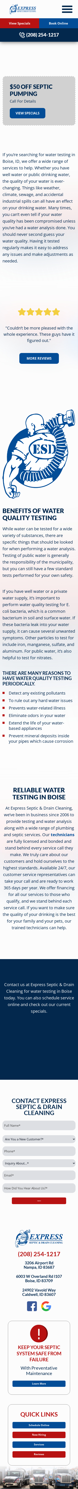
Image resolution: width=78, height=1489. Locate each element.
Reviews (39, 1466)
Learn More (39, 1385)
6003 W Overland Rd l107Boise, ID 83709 (39, 1278)
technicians (62, 834)
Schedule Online (39, 1428)
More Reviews (39, 358)
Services (39, 1453)
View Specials (19, 23)
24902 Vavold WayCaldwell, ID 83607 (39, 1292)
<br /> (39, 1043)
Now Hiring (39, 1441)
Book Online (58, 23)
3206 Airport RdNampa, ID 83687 (39, 1265)
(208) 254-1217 (39, 35)
